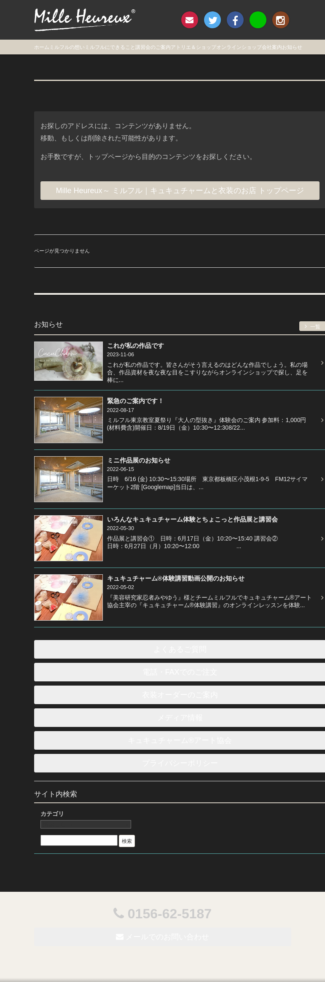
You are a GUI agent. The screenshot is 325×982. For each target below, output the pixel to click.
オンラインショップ (239, 47)
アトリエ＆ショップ (193, 47)
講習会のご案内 (153, 47)
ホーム (41, 47)
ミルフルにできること (110, 47)
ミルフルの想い (67, 47)
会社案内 (272, 47)
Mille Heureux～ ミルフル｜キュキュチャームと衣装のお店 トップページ (180, 190)
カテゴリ (52, 813)
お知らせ (292, 47)
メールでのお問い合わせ (162, 937)
